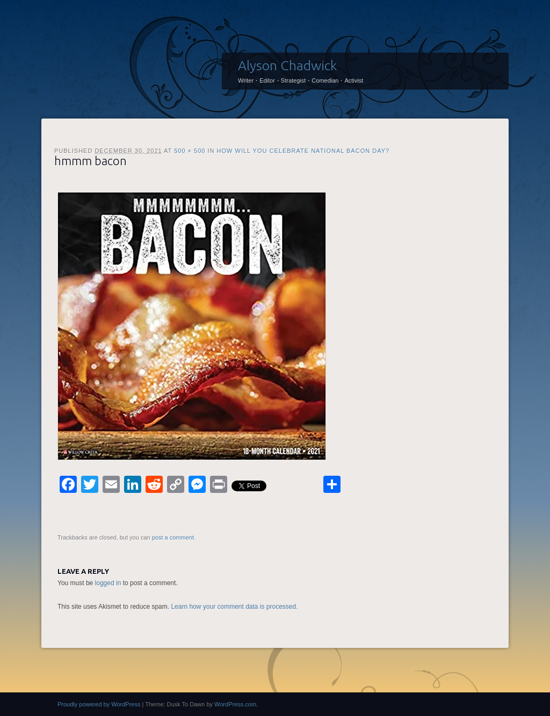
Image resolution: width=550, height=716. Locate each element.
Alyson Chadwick (287, 65)
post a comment (173, 537)
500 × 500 (189, 150)
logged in (108, 583)
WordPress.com (235, 704)
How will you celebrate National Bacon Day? (303, 150)
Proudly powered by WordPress (98, 704)
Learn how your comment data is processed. (234, 606)
